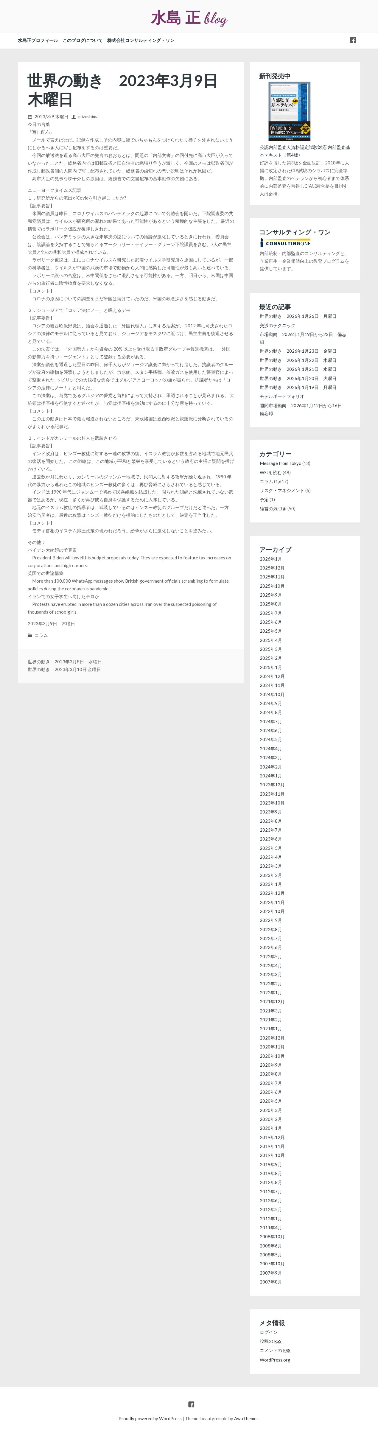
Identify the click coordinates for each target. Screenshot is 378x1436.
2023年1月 (271, 884)
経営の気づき (273, 508)
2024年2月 (271, 766)
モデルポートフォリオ (284, 396)
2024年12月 (272, 676)
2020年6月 (271, 1092)
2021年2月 (271, 1019)
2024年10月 (272, 694)
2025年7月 (271, 613)
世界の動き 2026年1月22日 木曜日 (298, 360)
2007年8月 (271, 1281)
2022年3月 (271, 974)
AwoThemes (246, 1418)
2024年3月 (271, 757)
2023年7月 (271, 830)
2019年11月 (272, 1146)
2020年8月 (271, 1073)
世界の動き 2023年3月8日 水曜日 (65, 661)
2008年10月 (272, 1236)
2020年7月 (271, 1083)
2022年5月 (271, 956)
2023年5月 (271, 848)
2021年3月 (271, 1010)
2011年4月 (271, 1227)
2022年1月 (271, 992)
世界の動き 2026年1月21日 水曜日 (298, 369)
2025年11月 (272, 576)
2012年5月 (271, 1209)
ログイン (269, 1332)
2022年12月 (272, 893)
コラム (41, 635)
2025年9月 (271, 595)
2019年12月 (272, 1137)
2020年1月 (271, 1128)
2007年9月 (271, 1272)
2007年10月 (272, 1263)
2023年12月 (272, 784)
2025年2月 (271, 658)
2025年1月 (271, 667)
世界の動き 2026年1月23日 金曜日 (298, 351)
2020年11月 (272, 1046)
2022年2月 (271, 983)
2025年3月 (271, 649)
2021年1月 (271, 1028)
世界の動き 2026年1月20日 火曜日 (298, 378)
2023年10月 (272, 802)
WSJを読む (271, 472)
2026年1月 (271, 558)
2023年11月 (272, 793)
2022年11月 (272, 902)
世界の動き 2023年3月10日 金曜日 (64, 669)
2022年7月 (271, 938)
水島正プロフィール (38, 40)
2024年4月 (271, 748)
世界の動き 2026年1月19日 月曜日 (298, 387)
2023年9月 (271, 811)
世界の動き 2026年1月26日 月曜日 (298, 316)
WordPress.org (275, 1359)
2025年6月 (271, 622)
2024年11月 (272, 685)
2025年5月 (271, 631)
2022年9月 (271, 920)
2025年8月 (271, 603)
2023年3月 (271, 866)
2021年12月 (272, 1001)
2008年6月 (271, 1245)
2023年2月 (271, 875)
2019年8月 (271, 1173)
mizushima (88, 116)
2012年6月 (271, 1200)
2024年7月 (271, 721)
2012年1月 (271, 1218)
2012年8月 (271, 1182)
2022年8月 (271, 929)
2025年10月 (272, 586)
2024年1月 (271, 775)
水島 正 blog (189, 18)
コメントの (275, 1350)
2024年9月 (271, 703)
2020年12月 (272, 1037)
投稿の (270, 1341)
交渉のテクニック (277, 325)
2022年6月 (271, 947)
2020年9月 (271, 1065)
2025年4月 (271, 640)
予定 (264, 499)
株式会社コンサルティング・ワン (140, 40)
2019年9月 (271, 1164)
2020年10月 (272, 1056)
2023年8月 (271, 821)
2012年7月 (271, 1191)
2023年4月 (271, 857)
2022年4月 (271, 965)
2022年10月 (272, 911)
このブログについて (83, 40)
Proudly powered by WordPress (150, 1418)
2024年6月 (271, 730)
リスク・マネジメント (282, 490)
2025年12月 (272, 567)
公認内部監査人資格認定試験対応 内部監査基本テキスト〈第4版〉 (305, 147)
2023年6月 (271, 838)
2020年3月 (271, 1110)
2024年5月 (271, 739)
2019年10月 (272, 1155)
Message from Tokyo (280, 463)
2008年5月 (271, 1254)
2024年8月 (271, 712)
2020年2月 (271, 1119)
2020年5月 (271, 1101)
